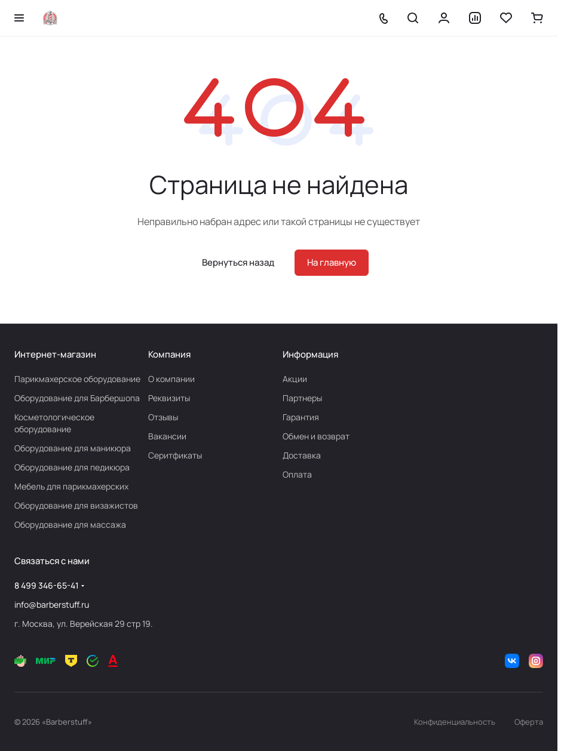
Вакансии (167, 436)
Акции (295, 378)
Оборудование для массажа (70, 524)
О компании (171, 378)
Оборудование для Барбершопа (77, 398)
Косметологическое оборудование (54, 423)
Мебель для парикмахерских (71, 486)
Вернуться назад (238, 262)
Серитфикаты (175, 455)
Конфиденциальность (454, 721)
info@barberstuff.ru (51, 604)
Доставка (302, 455)
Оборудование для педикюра (72, 467)
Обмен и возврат (316, 436)
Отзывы (163, 417)
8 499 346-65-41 (46, 585)
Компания (169, 354)
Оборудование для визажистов (76, 505)
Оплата (297, 474)
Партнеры (302, 398)
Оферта (528, 721)
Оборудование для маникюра (72, 448)
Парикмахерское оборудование (77, 378)
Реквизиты (169, 398)
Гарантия (301, 417)
